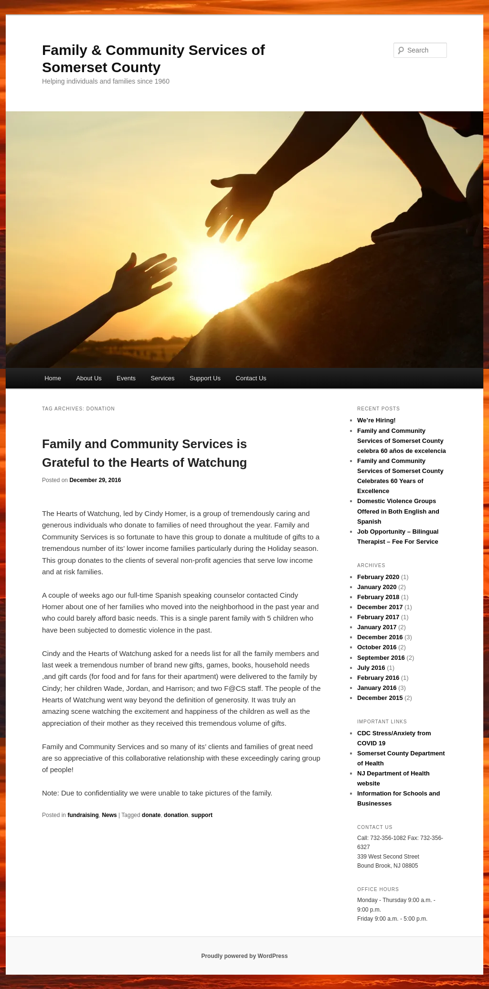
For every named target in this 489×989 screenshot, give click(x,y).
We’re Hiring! (376, 420)
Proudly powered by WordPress (244, 956)
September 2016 (381, 657)
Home (52, 378)
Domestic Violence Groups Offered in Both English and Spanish (398, 511)
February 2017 (378, 617)
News (109, 815)
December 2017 (380, 607)
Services (163, 378)
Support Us (205, 378)
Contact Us (251, 378)
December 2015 (380, 697)
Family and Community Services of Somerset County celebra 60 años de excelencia (401, 440)
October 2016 (376, 647)
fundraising (82, 815)
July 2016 (371, 667)
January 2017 (376, 627)
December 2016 (380, 637)
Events (126, 378)
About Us (88, 378)
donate (151, 815)
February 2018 (378, 597)
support (202, 815)
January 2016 (376, 687)
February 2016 (378, 677)
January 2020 (376, 587)
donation (176, 815)
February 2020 (378, 576)
